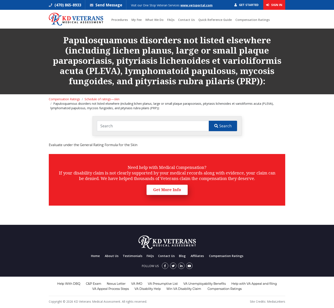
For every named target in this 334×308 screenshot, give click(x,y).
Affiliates (197, 256)
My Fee (136, 20)
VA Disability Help (147, 289)
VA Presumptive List (163, 284)
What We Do (154, 20)
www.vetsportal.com (197, 5)
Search (223, 125)
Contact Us (186, 20)
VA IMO (136, 284)
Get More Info (167, 189)
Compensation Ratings (252, 20)
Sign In (274, 5)
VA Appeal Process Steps (110, 289)
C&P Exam (93, 284)
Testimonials (132, 256)
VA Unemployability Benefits (204, 284)
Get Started (245, 5)
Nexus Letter (116, 284)
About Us (111, 256)
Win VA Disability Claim (183, 289)
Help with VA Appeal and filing (254, 284)
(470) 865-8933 (67, 4)
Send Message (109, 4)
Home (95, 256)
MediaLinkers (276, 301)
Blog (182, 256)
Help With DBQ (68, 284)
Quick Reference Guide (215, 20)
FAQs (170, 20)
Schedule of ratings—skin (102, 99)
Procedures (119, 20)
